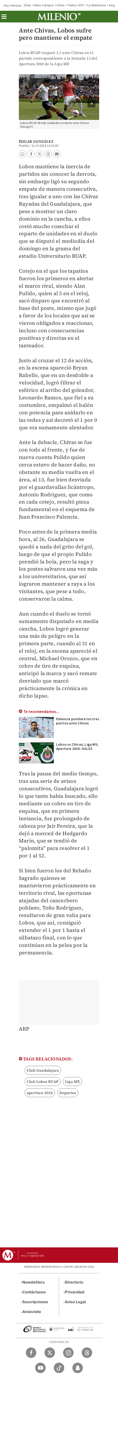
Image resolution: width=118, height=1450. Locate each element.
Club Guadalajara (43, 1070)
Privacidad (74, 1292)
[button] (4, 18)
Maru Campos (44, 5)
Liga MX (72, 1081)
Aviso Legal (75, 1302)
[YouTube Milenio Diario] (40, 1368)
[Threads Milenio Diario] (87, 1352)
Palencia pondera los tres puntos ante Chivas (77, 721)
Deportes (67, 1092)
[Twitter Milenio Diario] (49, 1352)
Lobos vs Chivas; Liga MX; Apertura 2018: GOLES (77, 746)
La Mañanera (96, 5)
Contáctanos (34, 1292)
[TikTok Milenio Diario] (59, 1368)
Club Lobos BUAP (42, 1081)
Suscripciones (35, 1302)
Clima (60, 5)
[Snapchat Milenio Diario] (77, 1368)
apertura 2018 (40, 1092)
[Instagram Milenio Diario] (68, 1352)
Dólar (27, 5)
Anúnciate (31, 1312)
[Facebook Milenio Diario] (31, 1352)
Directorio (74, 1282)
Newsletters (33, 1282)
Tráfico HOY (75, 5)
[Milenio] (59, 16)
